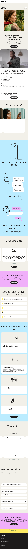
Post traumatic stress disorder (5, 541)
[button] (25, 1)
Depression (2, 538)
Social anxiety (3, 545)
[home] (3, 1)
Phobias (2, 542)
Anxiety (2, 537)
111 (14, 530)
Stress (2, 546)
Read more (14, 266)
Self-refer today (14, 46)
